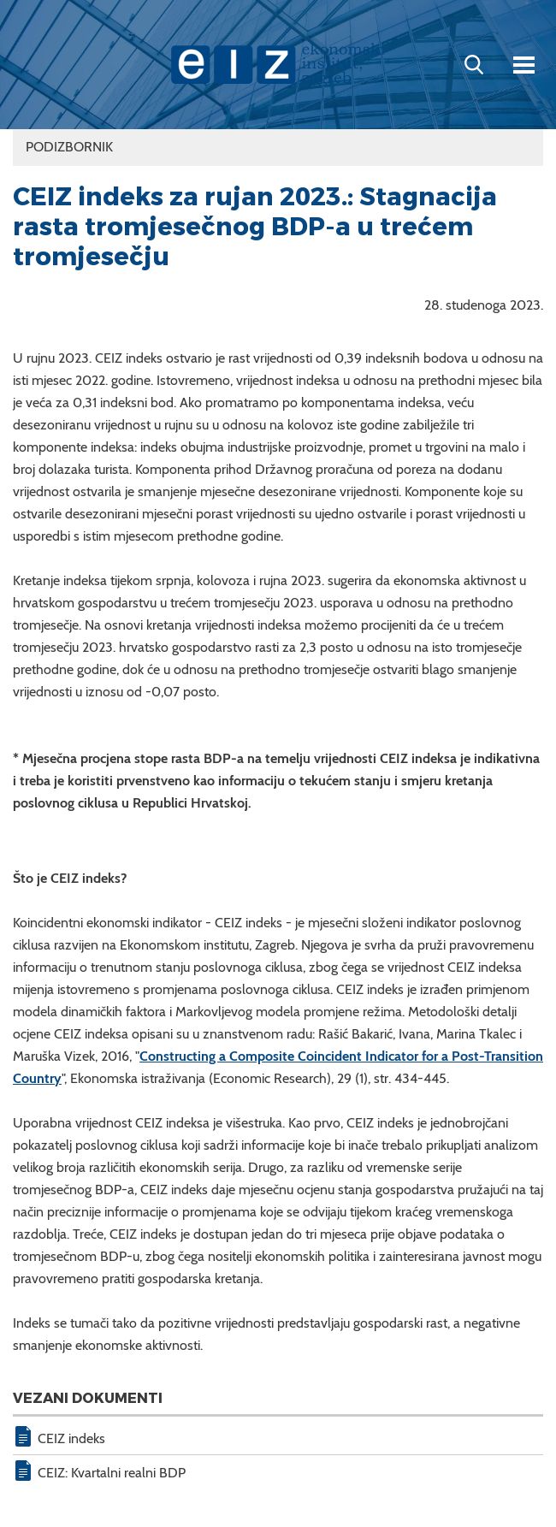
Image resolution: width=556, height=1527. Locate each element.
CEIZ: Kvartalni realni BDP (112, 1473)
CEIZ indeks (71, 1438)
